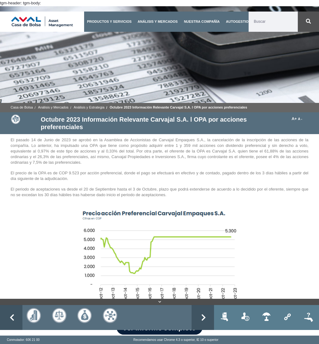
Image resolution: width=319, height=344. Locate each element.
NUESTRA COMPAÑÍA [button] (202, 21)
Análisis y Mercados (53, 107)
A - (300, 119)
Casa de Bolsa (22, 107)
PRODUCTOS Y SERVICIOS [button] (109, 21)
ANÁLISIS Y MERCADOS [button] (158, 21)
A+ (295, 118)
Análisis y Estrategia (89, 107)
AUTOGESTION (238, 21)
